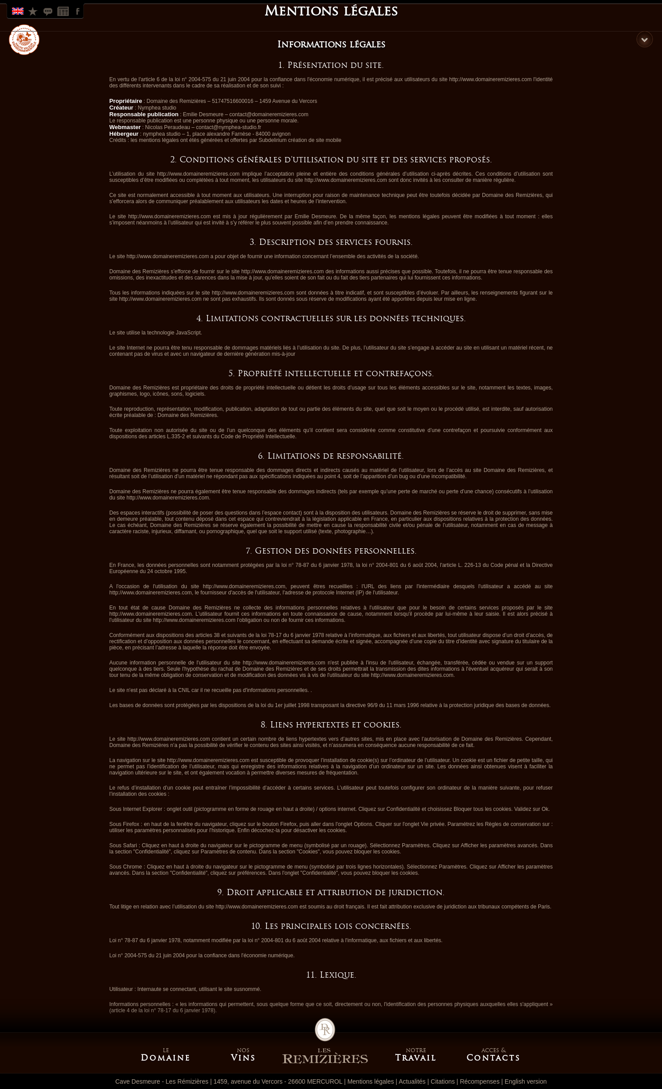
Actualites (64, 10)
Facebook (79, 10)
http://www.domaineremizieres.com (490, 79)
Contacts (493, 1058)
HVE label (24, 39)
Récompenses (33, 10)
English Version (18, 10)
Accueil (325, 1041)
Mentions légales (370, 1081)
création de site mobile (314, 140)
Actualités (412, 1081)
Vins (243, 1058)
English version (526, 1081)
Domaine (166, 1058)
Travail (416, 1058)
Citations (48, 10)
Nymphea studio (157, 108)
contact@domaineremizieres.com (268, 114)
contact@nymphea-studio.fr (228, 127)
